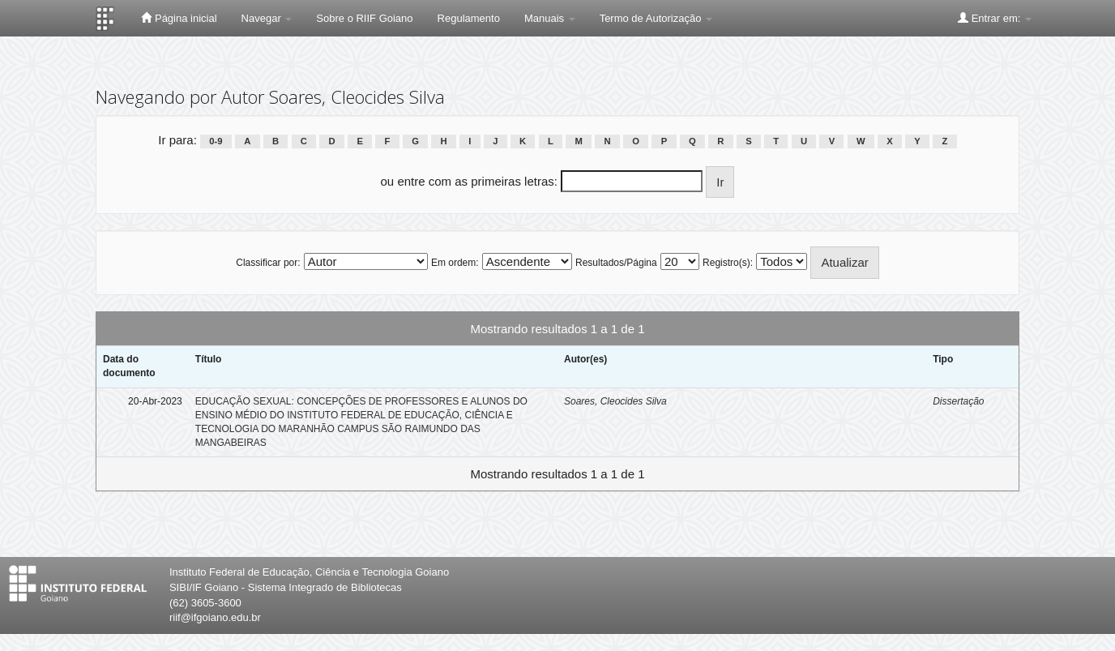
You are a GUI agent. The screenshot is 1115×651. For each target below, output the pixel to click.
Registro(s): (728, 262)
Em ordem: (455, 262)
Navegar (267, 18)
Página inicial (178, 17)
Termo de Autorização (656, 18)
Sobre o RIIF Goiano (364, 18)
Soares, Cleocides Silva (615, 401)
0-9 (215, 141)
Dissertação (958, 401)
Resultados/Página (616, 262)
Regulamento (469, 18)
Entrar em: (995, 17)
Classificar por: (268, 262)
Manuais (549, 18)
